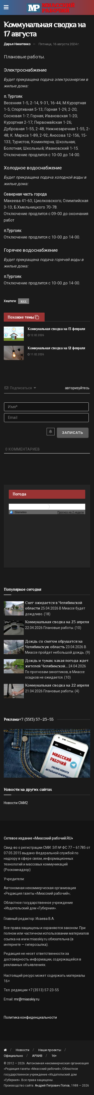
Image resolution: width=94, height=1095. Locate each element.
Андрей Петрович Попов (52, 1085)
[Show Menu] (6, 7)
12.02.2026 (36, 335)
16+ (54, 1056)
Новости (22, 1050)
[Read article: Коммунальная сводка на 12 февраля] (14, 353)
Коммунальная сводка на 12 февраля (56, 348)
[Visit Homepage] (50, 7)
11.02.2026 (36, 354)
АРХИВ (37, 1056)
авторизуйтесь (76, 388)
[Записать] (72, 433)
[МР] (47, 753)
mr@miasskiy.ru (26, 999)
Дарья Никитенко (17, 44)
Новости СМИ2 (16, 803)
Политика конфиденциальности (30, 1017)
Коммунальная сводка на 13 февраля (56, 329)
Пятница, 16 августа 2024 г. (59, 44)
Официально (13, 1056)
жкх (24, 301)
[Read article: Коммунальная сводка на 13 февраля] (14, 334)
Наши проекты (49, 1050)
